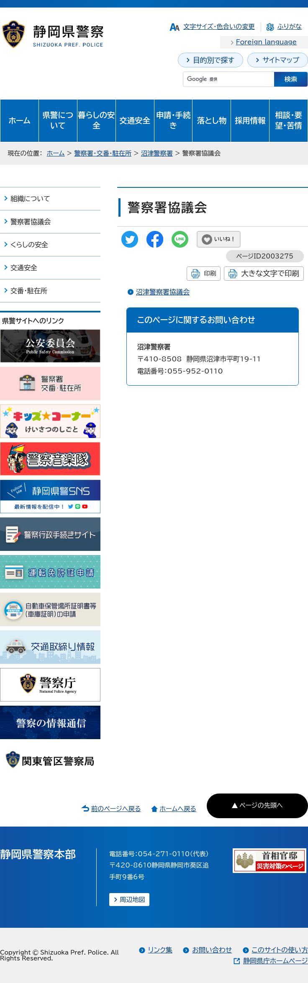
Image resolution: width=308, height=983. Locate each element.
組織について (30, 198)
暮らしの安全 (96, 120)
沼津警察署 (157, 153)
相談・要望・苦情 (288, 120)
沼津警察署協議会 (163, 292)
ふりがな (289, 26)
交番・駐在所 (28, 290)
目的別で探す (213, 60)
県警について (58, 120)
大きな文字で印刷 (270, 273)
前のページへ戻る (116, 809)
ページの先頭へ (261, 805)
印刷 (210, 273)
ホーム (19, 120)
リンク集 (160, 950)
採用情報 (250, 120)
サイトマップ (280, 60)
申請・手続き (173, 120)
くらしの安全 (29, 244)
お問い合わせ (212, 950)
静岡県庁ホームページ (275, 960)
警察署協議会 (30, 221)
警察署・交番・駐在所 (102, 153)
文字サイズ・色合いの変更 (219, 26)
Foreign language (266, 42)
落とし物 (211, 120)
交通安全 (134, 120)
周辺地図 (132, 899)
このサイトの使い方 (280, 950)
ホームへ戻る (177, 809)
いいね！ (225, 239)
